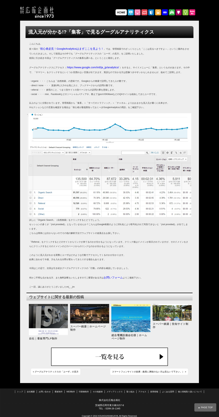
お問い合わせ (45, 392)
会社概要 (31, 392)
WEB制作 (70, 392)
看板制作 (59, 392)
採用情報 (154, 392)
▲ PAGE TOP (205, 407)
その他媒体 (98, 392)
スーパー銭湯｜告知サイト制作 (170, 325)
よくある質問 (168, 392)
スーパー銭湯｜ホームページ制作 (88, 328)
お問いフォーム (113, 277)
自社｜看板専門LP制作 (43, 338)
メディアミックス (115, 392)
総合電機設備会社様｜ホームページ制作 (129, 337)
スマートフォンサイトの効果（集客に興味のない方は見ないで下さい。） (148, 371)
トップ (20, 392)
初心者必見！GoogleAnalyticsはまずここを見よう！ (72, 48)
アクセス (142, 392)
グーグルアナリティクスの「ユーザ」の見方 (56, 371)
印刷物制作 (84, 392)
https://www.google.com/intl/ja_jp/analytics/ (93, 67)
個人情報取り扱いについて (190, 392)
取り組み (130, 392)
